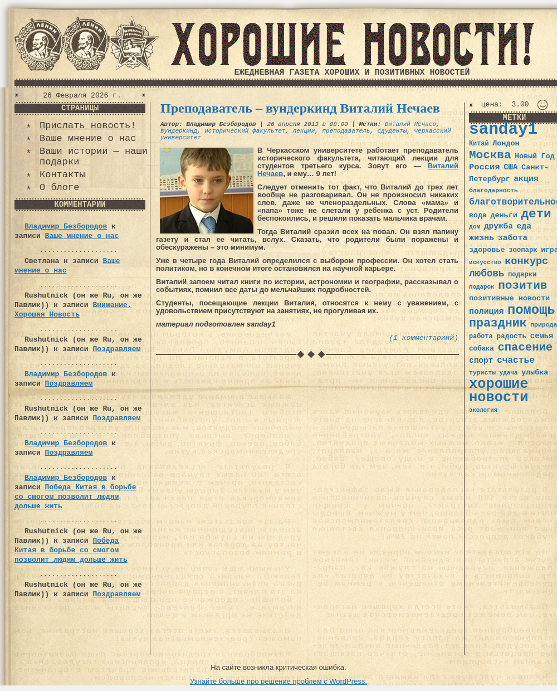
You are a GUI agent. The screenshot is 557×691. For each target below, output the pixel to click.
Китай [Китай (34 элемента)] (479, 144)
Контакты (62, 174)
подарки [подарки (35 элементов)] (522, 275)
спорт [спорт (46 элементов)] (481, 360)
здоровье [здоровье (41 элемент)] (487, 250)
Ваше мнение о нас (88, 138)
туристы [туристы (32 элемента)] (482, 372)
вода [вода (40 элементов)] (478, 215)
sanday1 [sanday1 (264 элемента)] (503, 129)
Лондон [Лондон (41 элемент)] (505, 143)
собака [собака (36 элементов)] (481, 349)
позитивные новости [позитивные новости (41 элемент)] (509, 298)
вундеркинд (178, 131)
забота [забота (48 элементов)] (512, 237)
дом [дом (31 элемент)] (474, 226)
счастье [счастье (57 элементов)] (516, 360)
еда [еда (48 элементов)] (523, 226)
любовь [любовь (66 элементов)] (486, 273)
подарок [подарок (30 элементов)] (482, 287)
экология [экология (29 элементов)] (483, 410)
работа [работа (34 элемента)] (481, 336)
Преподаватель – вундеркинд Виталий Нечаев (300, 108)
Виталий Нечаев (410, 124)
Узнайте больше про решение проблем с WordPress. (278, 681)
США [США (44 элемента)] (510, 167)
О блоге (59, 187)
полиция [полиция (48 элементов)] (486, 311)
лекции (304, 131)
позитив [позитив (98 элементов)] (522, 285)
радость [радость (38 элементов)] (511, 336)
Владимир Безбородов (66, 226)
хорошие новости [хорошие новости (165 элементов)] (499, 391)
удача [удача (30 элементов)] (509, 372)
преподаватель (346, 131)
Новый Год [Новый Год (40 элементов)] (534, 156)
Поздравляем (116, 349)
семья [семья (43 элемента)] (542, 336)
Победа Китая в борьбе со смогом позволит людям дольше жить (75, 496)
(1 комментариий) (423, 338)
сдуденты (392, 131)
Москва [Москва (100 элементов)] (490, 155)
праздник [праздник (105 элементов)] (498, 323)
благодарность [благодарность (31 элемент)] (493, 190)
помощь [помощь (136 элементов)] (531, 310)
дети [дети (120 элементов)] (536, 214)
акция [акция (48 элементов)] (526, 178)
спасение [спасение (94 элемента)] (525, 347)
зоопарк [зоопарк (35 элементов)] (523, 250)
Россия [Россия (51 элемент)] (484, 167)
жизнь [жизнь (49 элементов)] (481, 238)
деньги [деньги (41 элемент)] (503, 215)
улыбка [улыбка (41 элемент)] (534, 372)
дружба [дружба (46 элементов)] (498, 226)
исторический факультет (244, 131)
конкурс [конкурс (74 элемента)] (526, 261)
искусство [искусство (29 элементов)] (485, 262)
